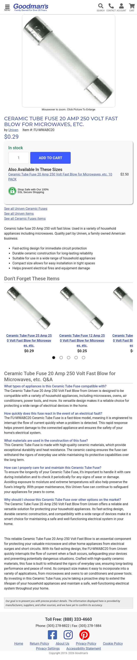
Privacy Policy (86, 644)
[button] (7, 7)
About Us (62, 644)
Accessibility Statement (83, 648)
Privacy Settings (48, 648)
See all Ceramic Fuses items (25, 219)
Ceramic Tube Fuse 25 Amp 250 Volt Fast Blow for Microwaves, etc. (29, 340)
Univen (13, 130)
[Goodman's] (30, 7)
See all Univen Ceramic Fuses (25, 209)
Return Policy (39, 644)
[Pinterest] (84, 638)
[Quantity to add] (18, 158)
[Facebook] (52, 638)
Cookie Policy (113, 644)
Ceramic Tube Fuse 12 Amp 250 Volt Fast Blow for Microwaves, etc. (82, 340)
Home (18, 644)
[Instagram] (68, 638)
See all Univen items (19, 214)
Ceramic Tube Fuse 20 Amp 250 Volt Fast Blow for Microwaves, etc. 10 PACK (60, 176)
